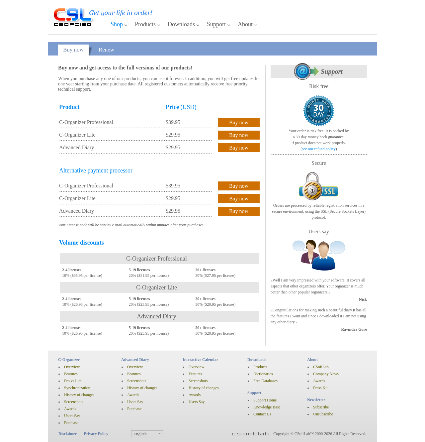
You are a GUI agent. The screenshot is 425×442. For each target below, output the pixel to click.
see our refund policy (319, 149)
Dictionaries (263, 374)
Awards (70, 408)
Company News (326, 374)
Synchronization (77, 388)
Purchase (71, 422)
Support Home (265, 400)
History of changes (79, 394)
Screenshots (73, 401)
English (140, 433)
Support (216, 24)
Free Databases (265, 381)
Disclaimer (67, 433)
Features (71, 374)
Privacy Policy (96, 433)
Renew (106, 50)
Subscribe (321, 407)
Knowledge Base (267, 407)
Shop (117, 24)
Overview (72, 367)
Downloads (181, 24)
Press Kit (320, 388)
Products (145, 24)
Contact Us (262, 414)
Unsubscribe (323, 414)
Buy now (73, 50)
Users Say (72, 415)
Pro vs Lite (73, 381)
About (245, 24)
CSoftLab (321, 367)
